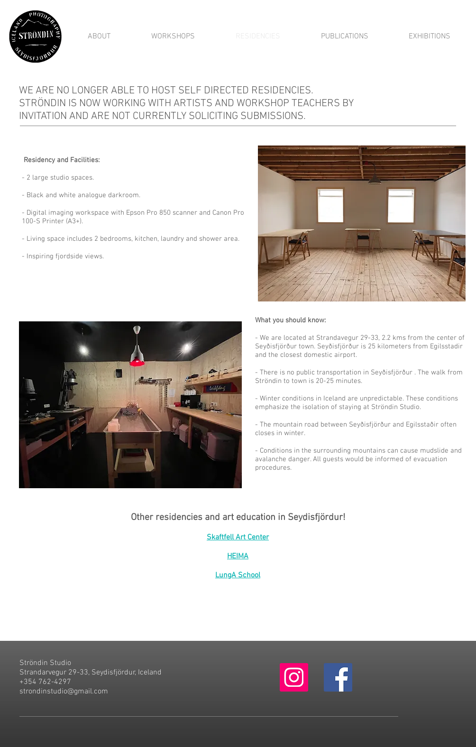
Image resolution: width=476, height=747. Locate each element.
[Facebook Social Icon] (338, 677)
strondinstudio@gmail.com (63, 691)
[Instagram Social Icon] (294, 677)
